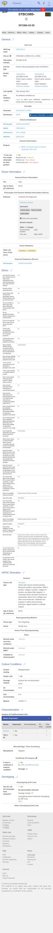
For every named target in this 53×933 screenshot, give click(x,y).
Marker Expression (10, 718)
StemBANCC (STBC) (23, 111)
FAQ (4, 855)
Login (48, 3)
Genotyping (48, 33)
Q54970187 (20, 137)
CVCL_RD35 (20, 132)
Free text (23, 234)
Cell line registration (9, 860)
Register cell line (8, 820)
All (5, 825)
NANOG (6, 731)
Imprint (29, 839)
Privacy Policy (32, 834)
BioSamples (8, 124)
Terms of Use (32, 836)
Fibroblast (21, 583)
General (5, 33)
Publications (6, 846)
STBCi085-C (20, 49)
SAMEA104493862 (25, 263)
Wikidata (6, 137)
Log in (4, 873)
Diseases (5, 844)
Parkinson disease (22, 86)
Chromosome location (25, 231)
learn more (36, 10)
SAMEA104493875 (23, 124)
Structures (31, 857)
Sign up (5, 876)
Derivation (25, 33)
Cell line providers (8, 836)
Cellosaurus (8, 132)
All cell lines (6, 823)
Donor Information (12, 33)
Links (29, 825)
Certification (6, 857)
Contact (30, 864)
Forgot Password (8, 878)
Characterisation (41, 33)
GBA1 (22, 227)
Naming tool (31, 860)
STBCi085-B (39, 74)
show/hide (6, 100)
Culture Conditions (33, 33)
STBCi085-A (20, 74)
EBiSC (18, 115)
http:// (20, 801)
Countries (5, 841)
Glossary (5, 862)
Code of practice (33, 823)
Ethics (19, 33)
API (28, 862)
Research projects (9, 839)
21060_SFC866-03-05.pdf (29, 765)
